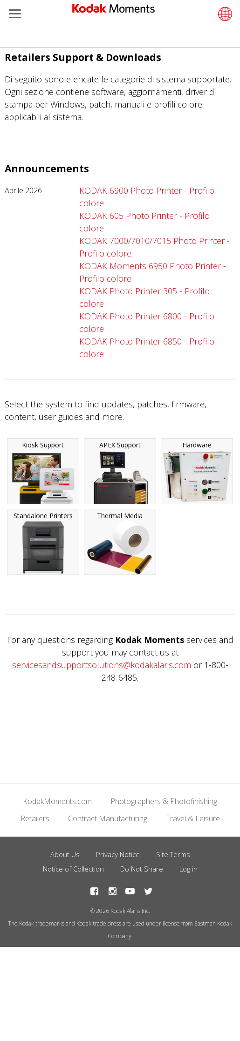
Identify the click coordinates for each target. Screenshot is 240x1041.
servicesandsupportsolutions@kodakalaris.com (101, 664)
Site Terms (173, 854)
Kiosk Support (43, 472)
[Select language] (223, 14)
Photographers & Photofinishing (163, 801)
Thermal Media (120, 543)
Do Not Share (141, 868)
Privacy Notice (118, 854)
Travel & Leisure (193, 818)
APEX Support (120, 472)
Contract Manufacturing (107, 818)
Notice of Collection (73, 868)
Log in (188, 868)
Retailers (35, 818)
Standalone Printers (43, 543)
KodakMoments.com (57, 801)
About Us (65, 854)
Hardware (197, 472)
